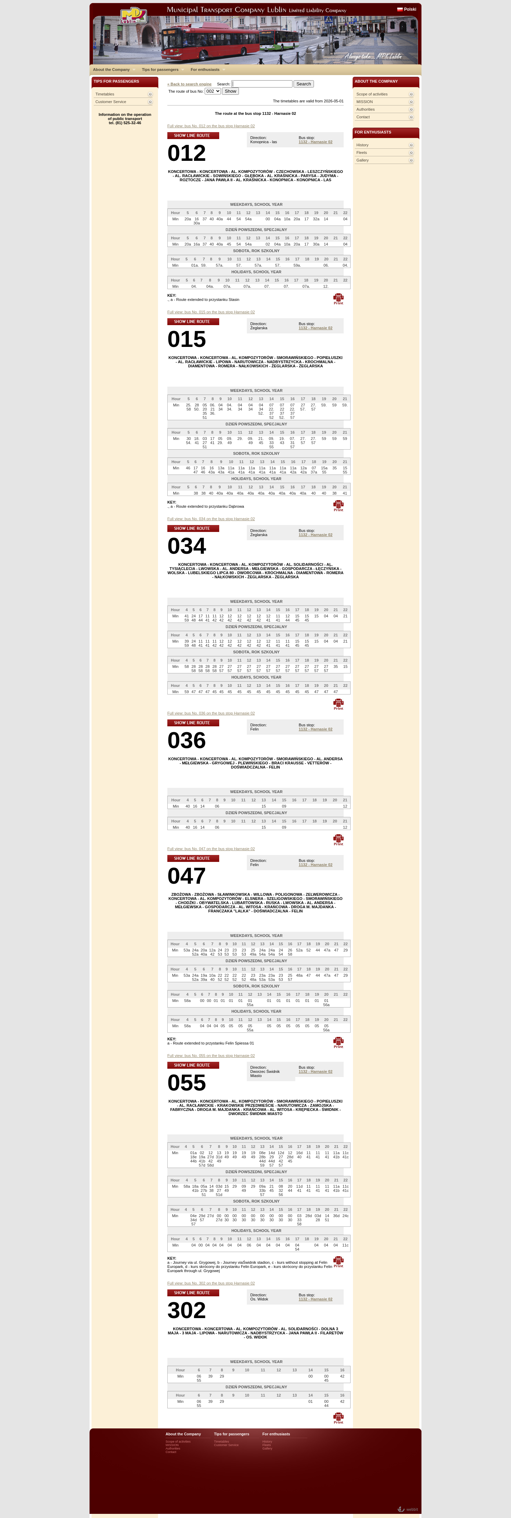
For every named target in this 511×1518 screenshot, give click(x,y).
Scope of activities (372, 94)
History (362, 145)
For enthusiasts (206, 69)
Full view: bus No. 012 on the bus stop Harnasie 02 (211, 126)
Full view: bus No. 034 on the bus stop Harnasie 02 (211, 519)
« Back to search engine (189, 84)
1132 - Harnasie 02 (316, 142)
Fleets (361, 152)
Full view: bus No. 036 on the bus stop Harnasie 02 (211, 713)
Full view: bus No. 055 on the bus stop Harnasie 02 (211, 1056)
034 (186, 546)
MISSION (364, 102)
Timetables (104, 94)
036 (186, 740)
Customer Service (110, 102)
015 (186, 339)
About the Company (113, 69)
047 (186, 876)
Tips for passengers (161, 69)
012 (186, 153)
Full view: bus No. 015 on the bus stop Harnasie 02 (211, 312)
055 (186, 1082)
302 (186, 1310)
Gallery (362, 160)
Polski (410, 9)
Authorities (365, 109)
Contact (363, 117)
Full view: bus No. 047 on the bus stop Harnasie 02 (211, 849)
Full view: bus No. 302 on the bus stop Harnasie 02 (211, 1283)
